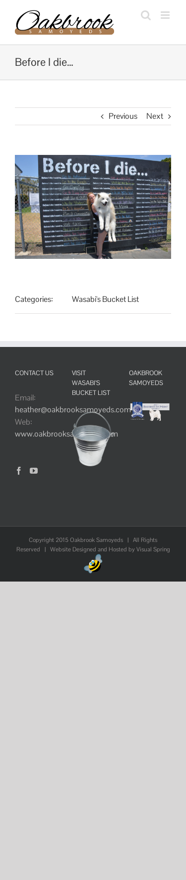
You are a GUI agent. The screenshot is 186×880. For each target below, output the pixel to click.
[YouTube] (34, 471)
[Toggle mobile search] (146, 15)
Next (154, 116)
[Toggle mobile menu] (166, 15)
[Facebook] (19, 471)
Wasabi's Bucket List (105, 299)
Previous (123, 116)
